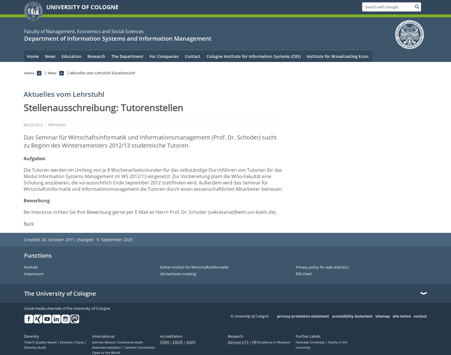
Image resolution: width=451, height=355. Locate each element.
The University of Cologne (60, 293)
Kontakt (31, 267)
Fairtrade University (311, 342)
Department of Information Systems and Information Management (117, 38)
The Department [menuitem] (127, 56)
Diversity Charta (72, 342)
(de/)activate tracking (178, 274)
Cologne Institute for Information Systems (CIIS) (254, 56)
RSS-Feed (304, 274)
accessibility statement (352, 316)
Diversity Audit (35, 347)
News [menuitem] (50, 56)
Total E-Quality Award (41, 342)
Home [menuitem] (33, 56)
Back (29, 224)
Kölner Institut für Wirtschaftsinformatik (194, 267)
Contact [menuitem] (192, 56)
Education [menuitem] (71, 56)
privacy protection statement (303, 316)
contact (420, 316)
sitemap (382, 316)
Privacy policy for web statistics (322, 267)
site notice (402, 316)
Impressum (34, 274)
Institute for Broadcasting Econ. (338, 56)
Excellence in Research (271, 342)
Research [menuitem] (96, 56)
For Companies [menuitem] (164, 56)
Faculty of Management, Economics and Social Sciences (84, 31)
